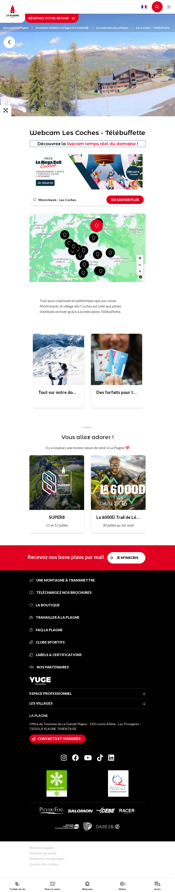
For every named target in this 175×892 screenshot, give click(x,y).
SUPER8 (57, 517)
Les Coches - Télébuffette (152, 27)
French (144, 6)
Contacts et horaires (59, 739)
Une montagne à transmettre (62, 580)
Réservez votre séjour (51, 18)
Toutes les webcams (9, 42)
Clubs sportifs (47, 642)
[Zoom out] (139, 264)
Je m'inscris (127, 558)
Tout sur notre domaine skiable (58, 392)
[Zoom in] (139, 258)
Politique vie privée (43, 853)
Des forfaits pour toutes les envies (116, 392)
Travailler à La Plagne (54, 617)
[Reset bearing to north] (139, 271)
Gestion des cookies (44, 864)
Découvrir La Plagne (18, 27)
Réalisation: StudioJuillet (46, 859)
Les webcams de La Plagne (114, 27)
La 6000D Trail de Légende (118, 517)
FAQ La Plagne (46, 630)
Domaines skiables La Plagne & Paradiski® (64, 27)
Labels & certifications (55, 655)
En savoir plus (125, 200)
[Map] (87, 248)
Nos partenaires (49, 667)
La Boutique (44, 605)
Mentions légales (41, 848)
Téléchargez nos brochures (60, 592)
